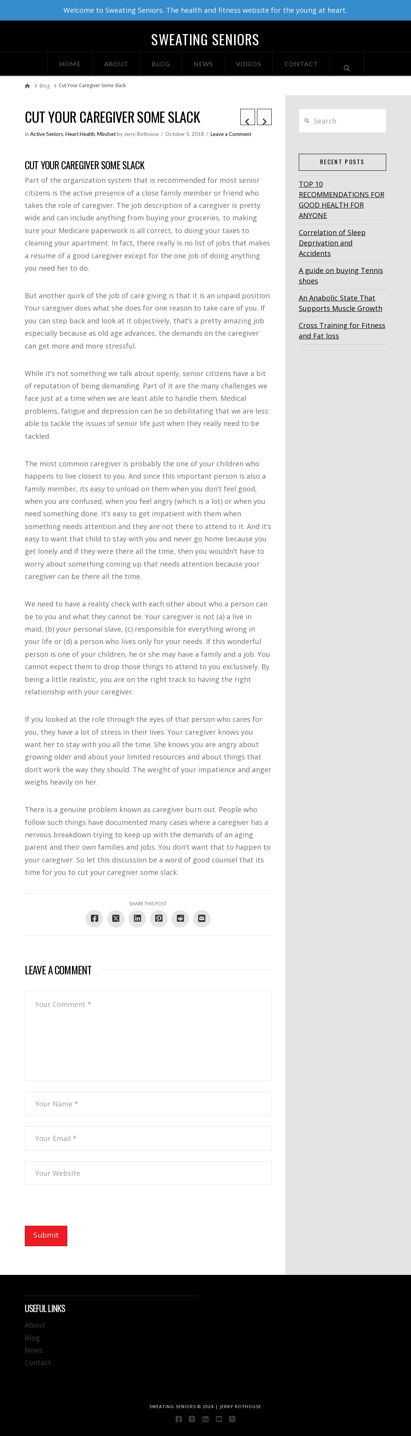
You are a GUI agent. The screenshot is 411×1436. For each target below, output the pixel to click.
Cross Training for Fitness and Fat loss (342, 330)
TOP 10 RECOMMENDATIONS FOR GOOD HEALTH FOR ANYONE (341, 199)
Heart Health (80, 134)
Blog (32, 1337)
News (34, 1350)
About (35, 1325)
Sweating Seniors (205, 39)
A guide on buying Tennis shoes (341, 275)
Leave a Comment (231, 134)
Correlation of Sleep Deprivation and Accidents (332, 243)
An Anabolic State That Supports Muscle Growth (340, 303)
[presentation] (83, 1211)
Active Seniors (46, 134)
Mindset (106, 134)
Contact (38, 1362)
